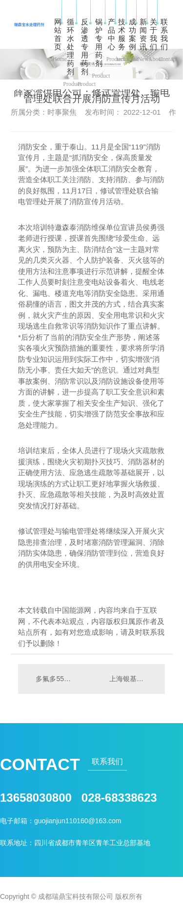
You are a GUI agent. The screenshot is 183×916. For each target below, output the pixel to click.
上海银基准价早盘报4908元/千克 (132, 679)
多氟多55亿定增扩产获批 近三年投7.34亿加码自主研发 (54, 679)
